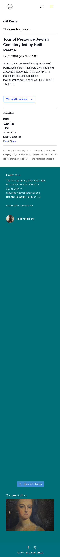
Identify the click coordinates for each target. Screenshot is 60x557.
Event (6, 141)
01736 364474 (14, 188)
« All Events (10, 21)
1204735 (36, 196)
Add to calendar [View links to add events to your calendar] (19, 99)
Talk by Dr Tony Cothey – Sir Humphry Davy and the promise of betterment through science (16, 155)
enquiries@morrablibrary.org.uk (23, 192)
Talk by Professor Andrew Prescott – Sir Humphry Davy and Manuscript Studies (44, 155)
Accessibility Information (19, 205)
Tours (13, 141)
